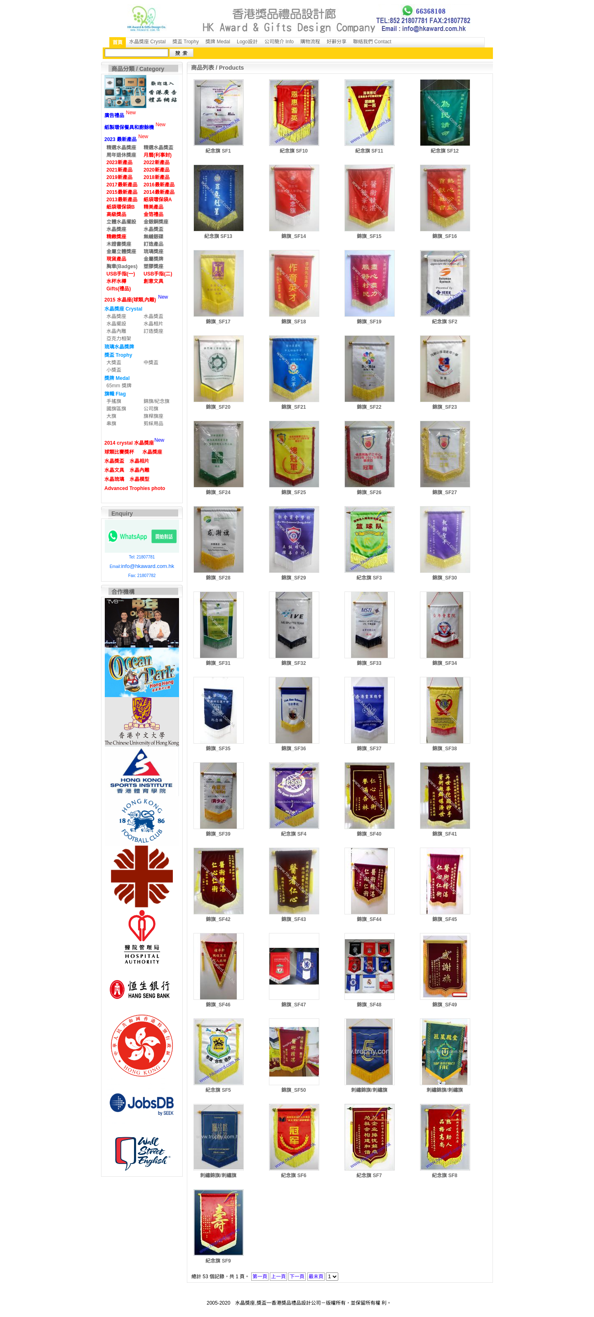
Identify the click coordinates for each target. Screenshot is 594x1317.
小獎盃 (113, 370)
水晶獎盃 (153, 316)
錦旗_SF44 (369, 919)
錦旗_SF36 (293, 749)
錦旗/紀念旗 (157, 401)
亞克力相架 (118, 339)
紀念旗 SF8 (444, 1175)
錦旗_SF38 (444, 749)
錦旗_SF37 (369, 749)
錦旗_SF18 (293, 322)
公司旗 (151, 409)
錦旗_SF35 (218, 749)
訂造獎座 (153, 331)
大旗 (111, 416)
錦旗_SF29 (293, 578)
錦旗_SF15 (369, 236)
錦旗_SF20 (218, 407)
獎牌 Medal (217, 42)
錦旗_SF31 (218, 663)
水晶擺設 (116, 324)
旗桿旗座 (153, 416)
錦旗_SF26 (369, 492)
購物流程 (310, 42)
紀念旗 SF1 (218, 151)
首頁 (118, 42)
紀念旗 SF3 (369, 578)
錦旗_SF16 (444, 236)
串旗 (111, 423)
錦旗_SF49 (444, 1005)
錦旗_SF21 (293, 407)
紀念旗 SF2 (444, 322)
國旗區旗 (116, 409)
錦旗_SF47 (293, 1005)
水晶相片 (153, 324)
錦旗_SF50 (293, 1090)
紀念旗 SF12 (445, 151)
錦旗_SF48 (369, 1005)
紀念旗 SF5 (218, 1090)
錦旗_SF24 (218, 492)
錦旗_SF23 (444, 407)
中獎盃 (151, 362)
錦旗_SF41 (444, 834)
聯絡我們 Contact (372, 42)
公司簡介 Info (279, 42)
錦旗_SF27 (444, 492)
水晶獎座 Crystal (147, 42)
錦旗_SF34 (444, 663)
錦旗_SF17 (218, 322)
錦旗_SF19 (369, 322)
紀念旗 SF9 (218, 1261)
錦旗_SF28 (218, 578)
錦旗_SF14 (293, 236)
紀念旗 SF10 (294, 151)
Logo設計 (247, 42)
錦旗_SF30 (444, 578)
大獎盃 (113, 362)
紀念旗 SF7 (369, 1175)
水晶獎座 (116, 316)
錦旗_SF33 (369, 663)
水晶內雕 (116, 331)
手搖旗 (113, 401)
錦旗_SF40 (369, 834)
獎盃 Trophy (185, 42)
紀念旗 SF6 (293, 1175)
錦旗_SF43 (293, 919)
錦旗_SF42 (218, 919)
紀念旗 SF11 (369, 151)
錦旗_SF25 (293, 492)
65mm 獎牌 (119, 386)
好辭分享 (336, 42)
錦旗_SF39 (218, 834)
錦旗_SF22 (369, 407)
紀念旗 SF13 (218, 236)
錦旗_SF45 (444, 919)
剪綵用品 (153, 423)
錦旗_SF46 (218, 1005)
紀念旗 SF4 (293, 834)
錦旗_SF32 (293, 663)
